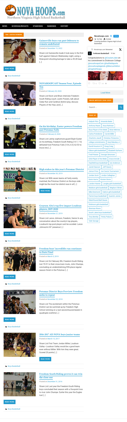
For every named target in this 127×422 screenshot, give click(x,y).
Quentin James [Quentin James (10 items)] (115, 196)
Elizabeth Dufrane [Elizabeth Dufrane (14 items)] (115, 150)
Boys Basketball (14, 76)
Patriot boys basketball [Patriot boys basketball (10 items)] (97, 196)
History (64, 26)
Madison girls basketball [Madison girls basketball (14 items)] (98, 188)
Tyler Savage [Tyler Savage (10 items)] (93, 221)
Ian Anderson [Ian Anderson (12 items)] (115, 163)
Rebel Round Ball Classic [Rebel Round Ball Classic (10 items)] (98, 200)
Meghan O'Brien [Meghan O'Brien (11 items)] (116, 188)
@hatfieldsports (111, 63)
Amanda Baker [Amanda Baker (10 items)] (106, 121)
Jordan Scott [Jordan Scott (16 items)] (94, 175)
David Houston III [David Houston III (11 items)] (95, 146)
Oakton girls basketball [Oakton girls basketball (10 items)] (111, 192)
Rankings (51, 26)
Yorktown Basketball (101, 53)
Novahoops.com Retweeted (103, 49)
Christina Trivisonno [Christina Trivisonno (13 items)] (111, 138)
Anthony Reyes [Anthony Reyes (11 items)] (94, 126)
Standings (38, 26)
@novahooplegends (96, 66)
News (4, 26)
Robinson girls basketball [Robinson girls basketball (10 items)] (98, 204)
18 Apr (113, 53)
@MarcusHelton (113, 66)
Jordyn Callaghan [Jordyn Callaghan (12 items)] (108, 175)
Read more (9, 69)
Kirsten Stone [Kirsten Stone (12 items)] (105, 179)
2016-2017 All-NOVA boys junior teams (59, 334)
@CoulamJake (111, 58)
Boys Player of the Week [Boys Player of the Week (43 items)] (98, 130)
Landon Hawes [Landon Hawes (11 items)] (94, 184)
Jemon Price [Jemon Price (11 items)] (93, 171)
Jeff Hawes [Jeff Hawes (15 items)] (107, 167)
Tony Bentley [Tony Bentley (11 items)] (93, 217)
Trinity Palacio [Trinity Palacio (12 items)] (106, 217)
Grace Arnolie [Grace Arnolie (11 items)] (114, 159)
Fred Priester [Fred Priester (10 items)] (93, 155)
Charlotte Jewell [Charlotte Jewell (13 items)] (95, 138)
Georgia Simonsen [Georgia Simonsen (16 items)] (108, 155)
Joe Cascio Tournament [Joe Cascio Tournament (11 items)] (110, 171)
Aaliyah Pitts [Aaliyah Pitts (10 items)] (93, 121)
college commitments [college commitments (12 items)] (97, 142)
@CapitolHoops (95, 69)
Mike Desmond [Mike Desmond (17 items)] (94, 192)
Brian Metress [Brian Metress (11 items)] (115, 130)
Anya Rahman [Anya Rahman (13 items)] (108, 126)
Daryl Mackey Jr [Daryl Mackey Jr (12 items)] (114, 142)
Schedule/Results (20, 26)
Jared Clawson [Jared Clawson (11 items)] (94, 167)
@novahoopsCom (96, 63)
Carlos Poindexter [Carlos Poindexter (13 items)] (95, 134)
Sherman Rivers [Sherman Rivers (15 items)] (95, 208)
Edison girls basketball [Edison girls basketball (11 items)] (97, 150)
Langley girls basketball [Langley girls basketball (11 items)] (112, 184)
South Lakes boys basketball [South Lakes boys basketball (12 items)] (100, 213)
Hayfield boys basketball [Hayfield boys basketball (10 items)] (98, 163)
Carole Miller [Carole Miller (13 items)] (109, 134)
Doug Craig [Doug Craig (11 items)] (108, 146)
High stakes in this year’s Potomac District (61, 169)
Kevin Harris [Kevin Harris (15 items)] (93, 179)
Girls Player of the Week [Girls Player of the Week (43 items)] (98, 159)
